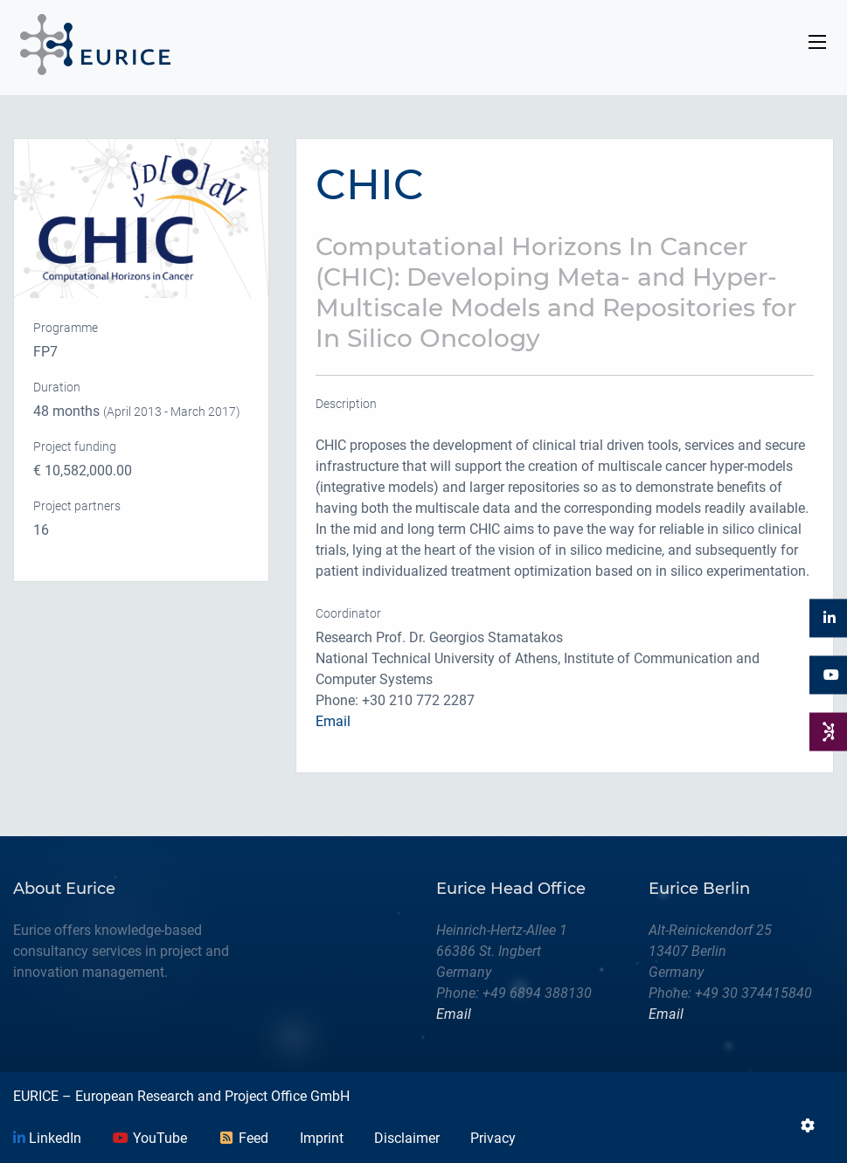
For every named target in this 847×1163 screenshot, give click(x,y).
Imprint (322, 1138)
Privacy (493, 1138)
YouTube (149, 1138)
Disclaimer (407, 1138)
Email (333, 721)
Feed (243, 1138)
